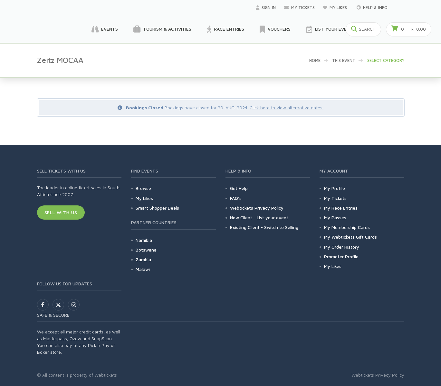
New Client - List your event (259, 217)
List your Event (329, 29)
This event (343, 60)
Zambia (143, 259)
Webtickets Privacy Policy (256, 208)
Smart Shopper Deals (157, 208)
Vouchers (275, 29)
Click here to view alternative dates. (286, 107)
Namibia (144, 240)
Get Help (239, 188)
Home (315, 60)
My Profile (334, 188)
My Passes (335, 217)
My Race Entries (341, 208)
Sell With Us (61, 212)
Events (104, 29)
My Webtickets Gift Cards (350, 237)
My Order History (341, 247)
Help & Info (372, 7)
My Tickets (299, 7)
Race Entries (225, 29)
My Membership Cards (347, 227)
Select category (385, 60)
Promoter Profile (341, 256)
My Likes (335, 7)
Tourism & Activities (162, 29)
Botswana (146, 249)
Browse (143, 188)
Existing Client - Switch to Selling (264, 227)
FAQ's (236, 198)
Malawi (143, 269)
